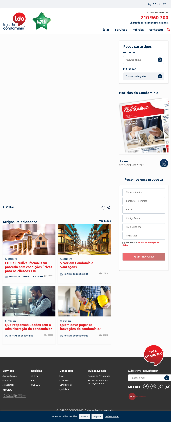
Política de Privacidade (99, 376)
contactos (156, 29)
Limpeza (7, 380)
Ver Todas (105, 221)
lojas (106, 29)
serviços (121, 29)
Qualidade (64, 389)
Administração (10, 376)
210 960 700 (154, 17)
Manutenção (9, 385)
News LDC (13, 277)
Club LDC (35, 385)
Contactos (64, 380)
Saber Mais (112, 416)
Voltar (8, 207)
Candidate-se (65, 385)
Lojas (61, 376)
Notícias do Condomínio (30, 277)
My (154, 4)
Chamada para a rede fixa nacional (149, 22)
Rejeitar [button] (97, 416)
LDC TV (34, 376)
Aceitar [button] (84, 416)
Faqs (33, 380)
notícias (138, 29)
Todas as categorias (135, 76)
